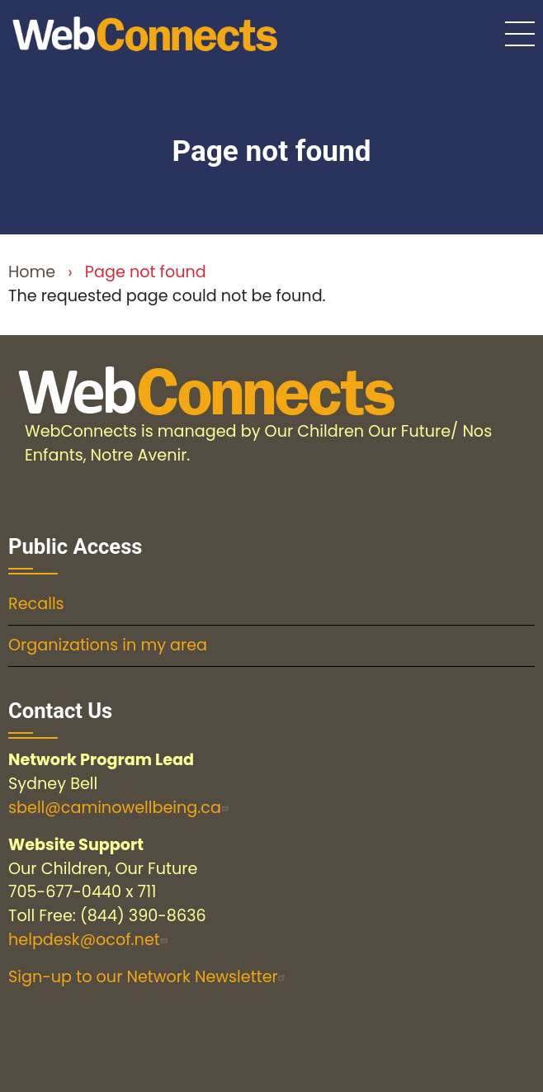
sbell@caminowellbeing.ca (120, 808)
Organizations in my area (107, 645)
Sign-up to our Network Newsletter (149, 977)
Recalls (36, 604)
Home (31, 272)
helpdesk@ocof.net (90, 940)
